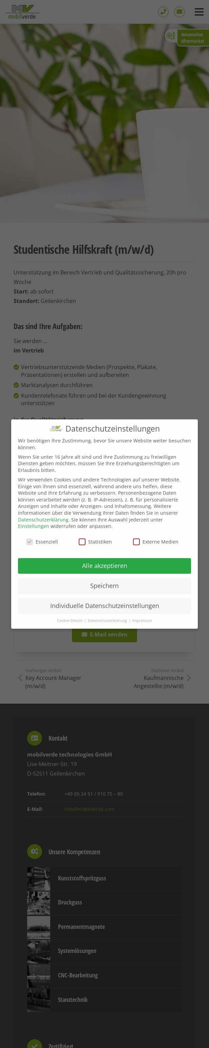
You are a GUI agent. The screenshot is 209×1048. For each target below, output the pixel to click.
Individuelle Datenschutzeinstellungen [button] (104, 613)
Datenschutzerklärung (43, 526)
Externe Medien (155, 549)
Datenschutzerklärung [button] (108, 627)
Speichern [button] (104, 593)
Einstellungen (33, 533)
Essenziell (42, 549)
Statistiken (95, 549)
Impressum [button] (142, 627)
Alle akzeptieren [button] (104, 573)
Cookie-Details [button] (70, 627)
